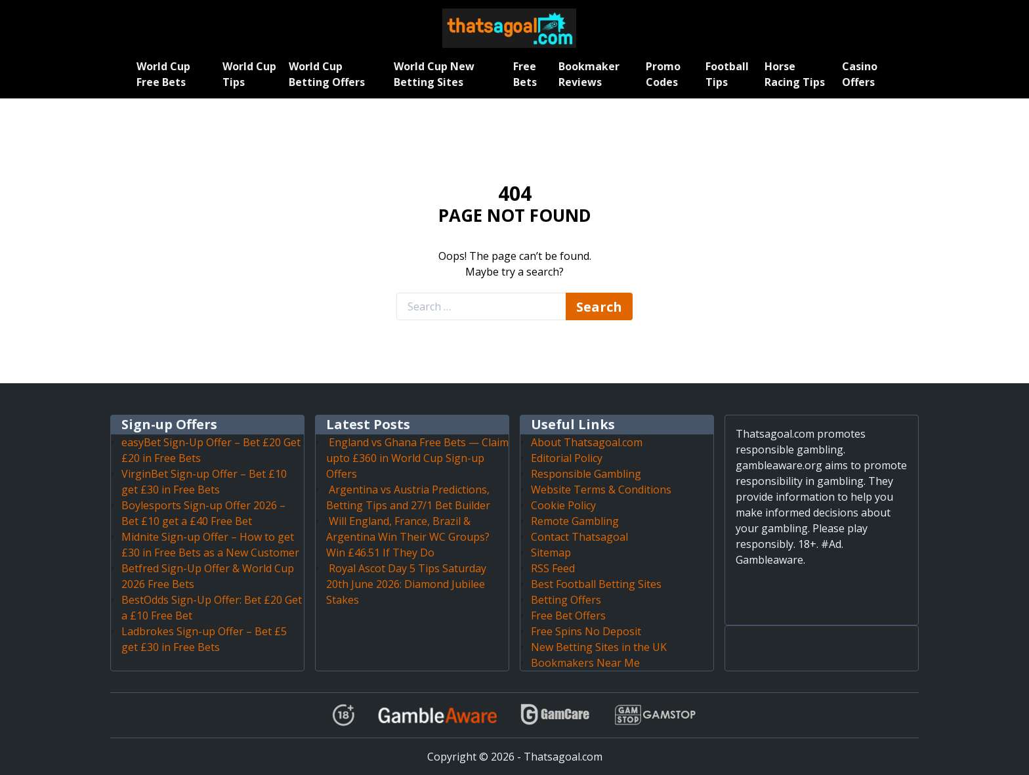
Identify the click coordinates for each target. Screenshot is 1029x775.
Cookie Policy (563, 505)
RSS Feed (553, 568)
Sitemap (551, 552)
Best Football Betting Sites (596, 584)
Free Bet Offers (568, 615)
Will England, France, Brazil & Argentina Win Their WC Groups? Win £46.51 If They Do (408, 537)
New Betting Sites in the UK (599, 647)
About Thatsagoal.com (586, 442)
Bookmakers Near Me (585, 663)
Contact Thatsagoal (579, 537)
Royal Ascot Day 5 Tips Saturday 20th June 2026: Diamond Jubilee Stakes (406, 584)
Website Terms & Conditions (601, 489)
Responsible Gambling (586, 474)
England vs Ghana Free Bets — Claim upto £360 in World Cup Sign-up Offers (417, 458)
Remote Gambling (575, 521)
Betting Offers (566, 600)
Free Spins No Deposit (586, 631)
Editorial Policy (566, 458)
